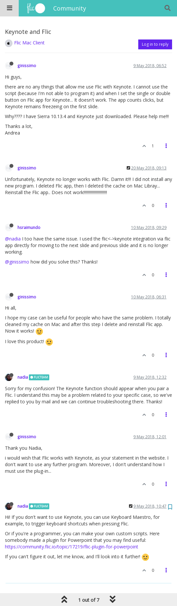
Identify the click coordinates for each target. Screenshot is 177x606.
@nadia (13, 239)
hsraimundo (28, 227)
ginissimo (26, 65)
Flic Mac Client (29, 42)
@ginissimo (17, 262)
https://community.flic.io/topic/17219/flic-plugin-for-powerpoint (71, 546)
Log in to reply (155, 44)
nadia (22, 377)
